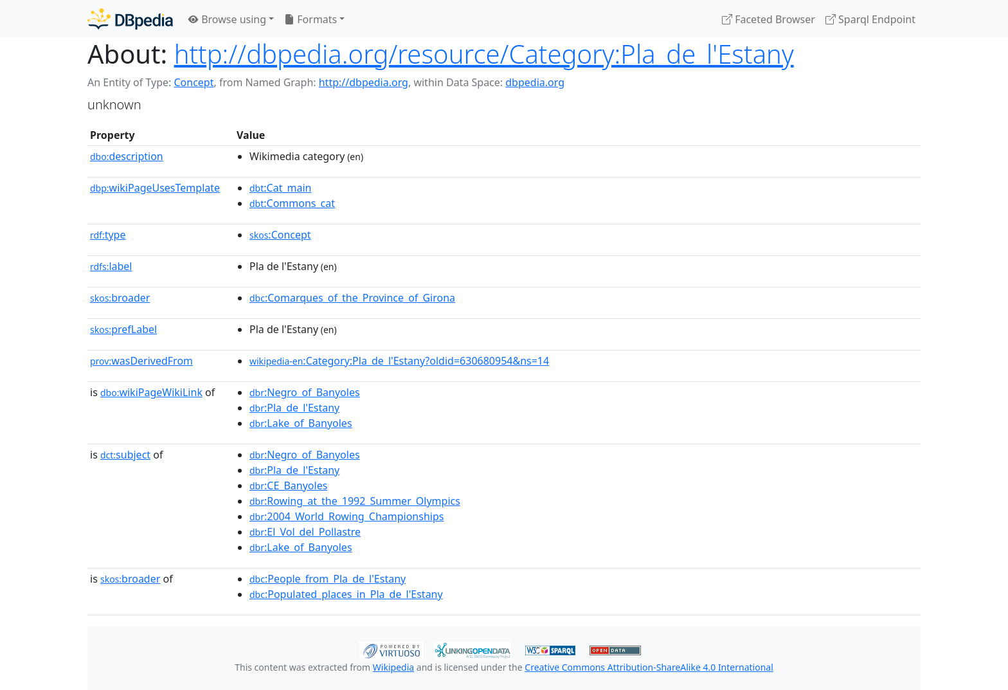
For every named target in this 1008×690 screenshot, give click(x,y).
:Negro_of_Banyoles (304, 392)
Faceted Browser (768, 19)
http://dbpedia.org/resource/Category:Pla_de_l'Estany (484, 53)
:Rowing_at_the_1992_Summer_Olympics (354, 501)
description (126, 156)
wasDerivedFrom (141, 361)
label (111, 266)
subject (125, 455)
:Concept (280, 235)
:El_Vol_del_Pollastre (305, 532)
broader (120, 298)
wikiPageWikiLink (151, 392)
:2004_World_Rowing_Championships (346, 516)
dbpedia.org (534, 82)
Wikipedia (393, 667)
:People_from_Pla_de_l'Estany (327, 579)
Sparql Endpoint (870, 19)
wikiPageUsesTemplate (155, 188)
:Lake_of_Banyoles (300, 423)
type (108, 235)
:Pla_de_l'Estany (294, 408)
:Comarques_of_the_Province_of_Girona (352, 298)
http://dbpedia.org (363, 82)
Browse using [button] (227, 19)
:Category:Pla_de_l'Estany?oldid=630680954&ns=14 (399, 361)
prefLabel (123, 329)
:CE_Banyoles (288, 485)
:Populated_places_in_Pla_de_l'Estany (346, 594)
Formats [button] (310, 19)
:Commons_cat (292, 203)
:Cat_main (280, 188)
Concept (193, 82)
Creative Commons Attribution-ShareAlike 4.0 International (649, 667)
